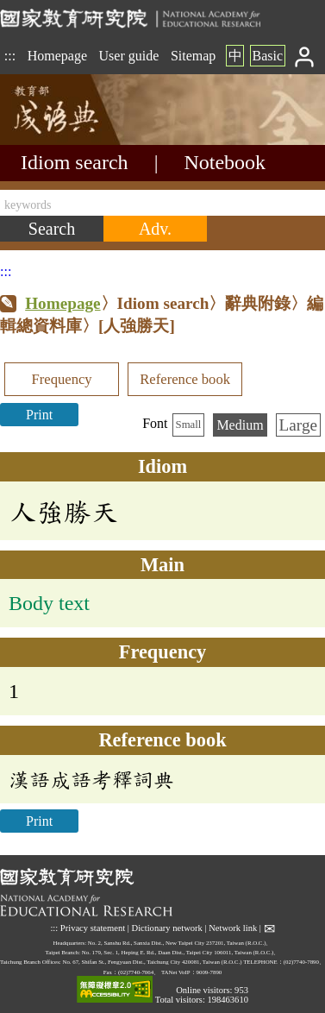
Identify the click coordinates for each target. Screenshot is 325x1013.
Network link (233, 928)
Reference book (185, 379)
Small (189, 424)
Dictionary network (167, 928)
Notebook (225, 162)
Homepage (57, 55)
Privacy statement (92, 928)
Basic (267, 55)
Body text (49, 603)
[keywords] (162, 203)
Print (39, 414)
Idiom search (74, 162)
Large (298, 425)
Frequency (61, 379)
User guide (129, 55)
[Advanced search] (155, 229)
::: (10, 55)
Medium (239, 425)
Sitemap (193, 55)
